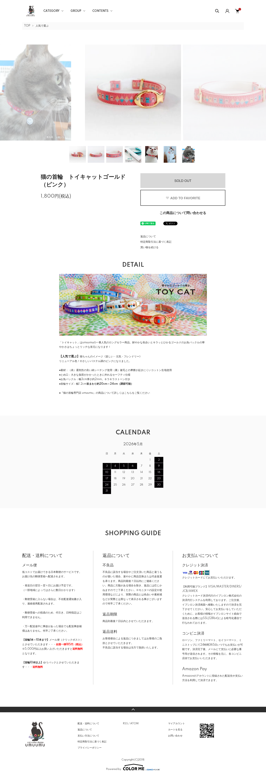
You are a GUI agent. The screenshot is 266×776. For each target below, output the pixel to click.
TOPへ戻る (133, 709)
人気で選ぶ (42, 25)
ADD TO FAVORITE (183, 198)
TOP (27, 25)
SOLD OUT (182, 181)
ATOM (134, 723)
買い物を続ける (149, 247)
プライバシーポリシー (90, 747)
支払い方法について (88, 735)
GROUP (76, 11)
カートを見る (175, 729)
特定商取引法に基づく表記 (155, 241)
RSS (125, 723)
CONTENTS (100, 11)
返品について (148, 236)
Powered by (133, 767)
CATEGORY (51, 11)
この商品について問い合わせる (183, 213)
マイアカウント (176, 723)
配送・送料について (88, 723)
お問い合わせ (175, 735)
